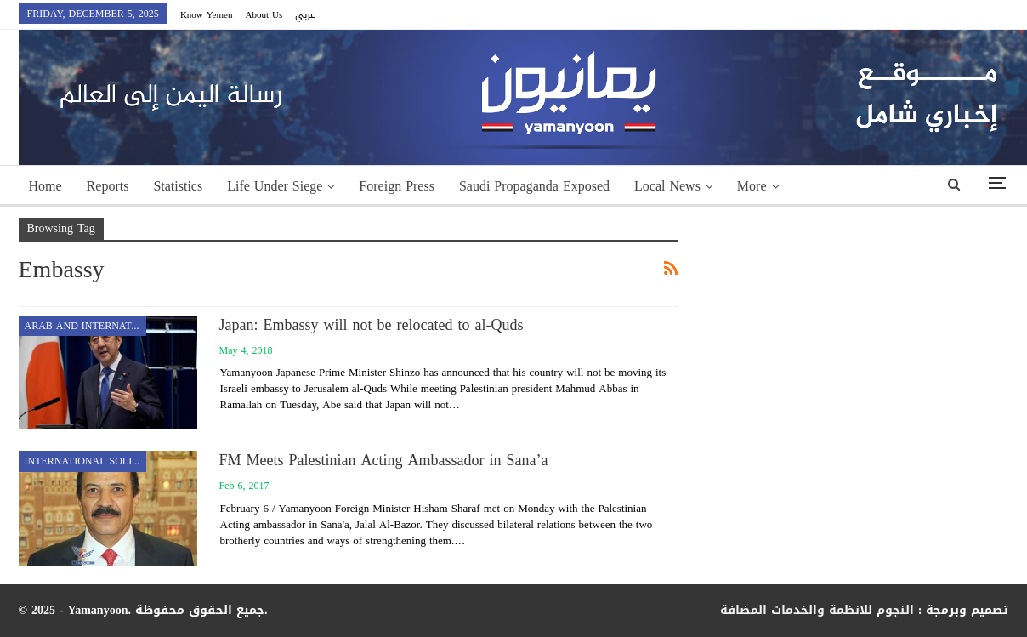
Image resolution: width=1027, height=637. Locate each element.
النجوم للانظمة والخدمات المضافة (817, 610)
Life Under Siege (274, 186)
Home (45, 186)
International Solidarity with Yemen (85, 461)
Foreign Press (396, 186)
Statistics (177, 186)
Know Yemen (206, 15)
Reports (108, 186)
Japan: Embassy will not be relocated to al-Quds (371, 324)
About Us (263, 15)
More (752, 186)
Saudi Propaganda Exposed (534, 186)
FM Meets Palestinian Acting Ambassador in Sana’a (383, 460)
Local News (667, 186)
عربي (305, 15)
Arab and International (85, 325)
